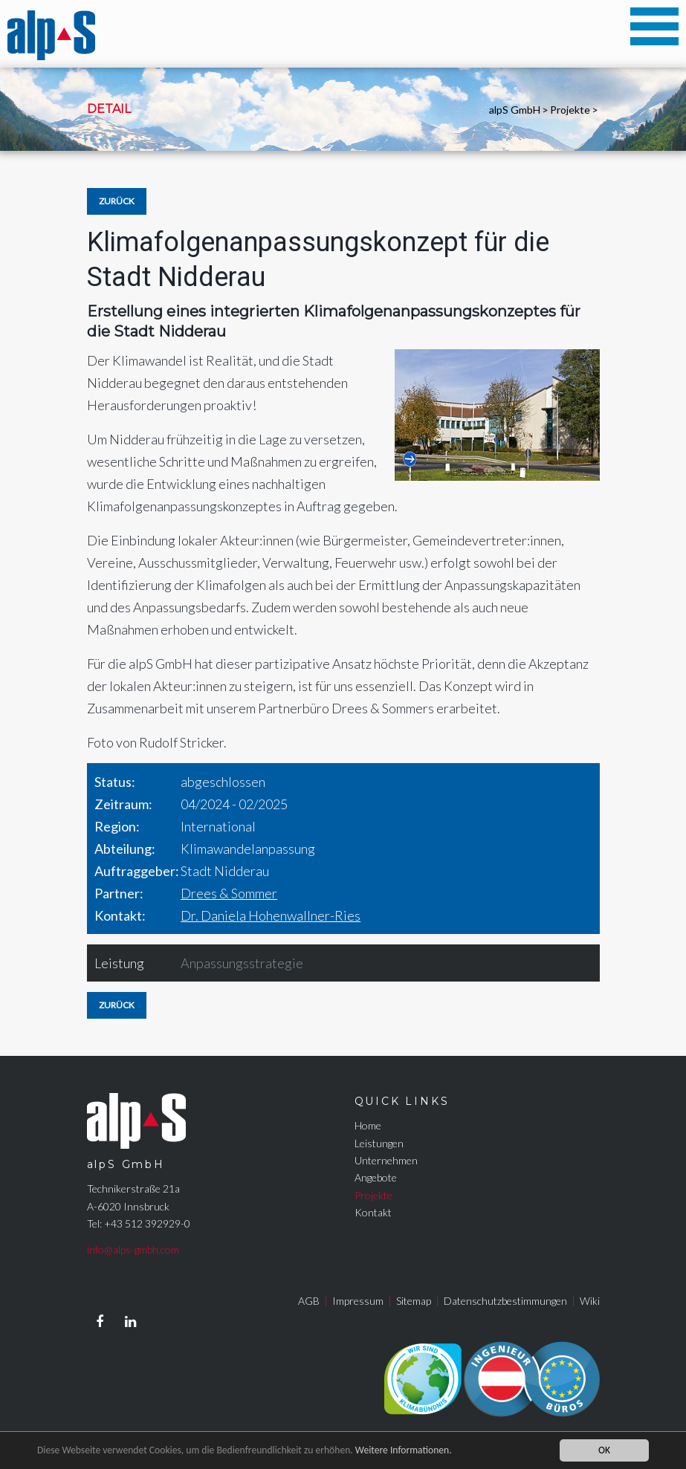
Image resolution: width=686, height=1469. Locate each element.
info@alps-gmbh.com (133, 1249)
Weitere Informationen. (403, 1450)
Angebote (376, 1177)
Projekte (570, 109)
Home (368, 1125)
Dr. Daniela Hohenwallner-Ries (270, 915)
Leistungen (379, 1143)
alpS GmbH (514, 109)
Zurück (117, 201)
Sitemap (413, 1300)
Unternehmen (386, 1160)
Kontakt (373, 1212)
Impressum (358, 1300)
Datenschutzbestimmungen (505, 1300)
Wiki (590, 1300)
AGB (309, 1300)
